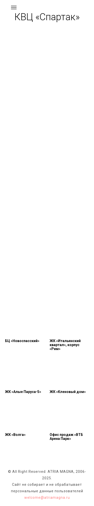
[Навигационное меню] (14, 7)
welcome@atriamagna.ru (47, 498)
